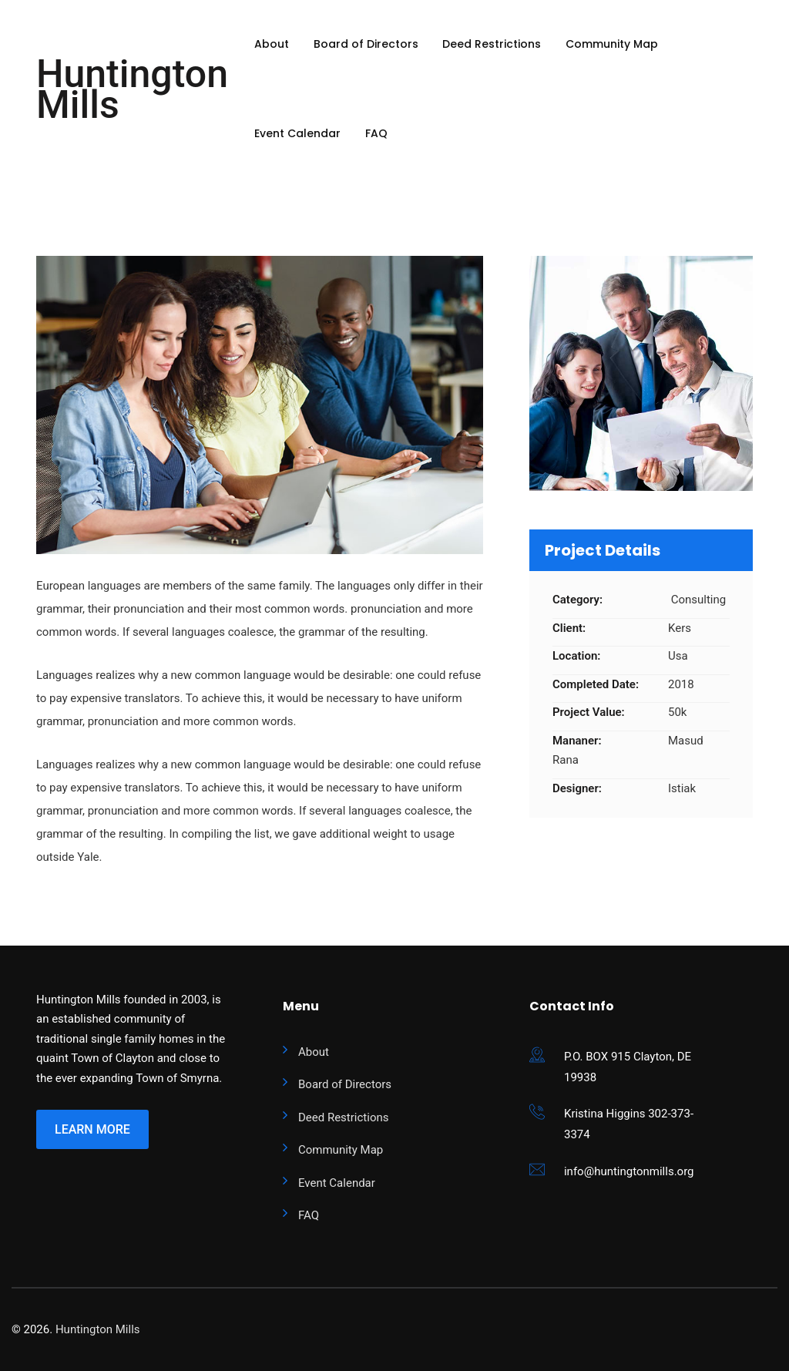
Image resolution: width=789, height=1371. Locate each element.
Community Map (612, 44)
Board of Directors (366, 44)
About (271, 44)
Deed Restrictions (491, 44)
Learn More (92, 1129)
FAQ (376, 133)
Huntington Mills (132, 89)
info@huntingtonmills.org (629, 1171)
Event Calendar (297, 133)
